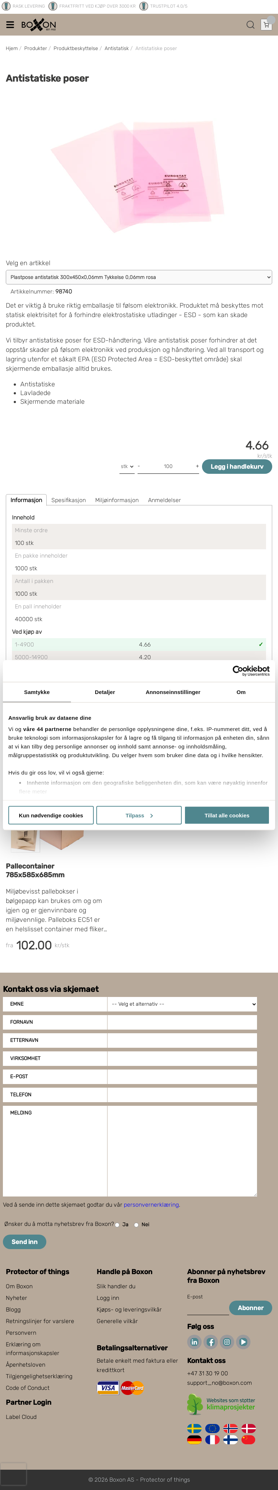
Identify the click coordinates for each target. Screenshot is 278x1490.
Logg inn (108, 1297)
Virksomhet (25, 1058)
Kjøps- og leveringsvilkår (129, 1309)
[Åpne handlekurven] (266, 24)
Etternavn (24, 1040)
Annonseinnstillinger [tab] (173, 692)
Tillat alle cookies (227, 815)
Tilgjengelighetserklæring (39, 1376)
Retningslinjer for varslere (40, 1321)
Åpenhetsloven (25, 1364)
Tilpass (139, 815)
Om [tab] (240, 692)
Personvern (21, 1332)
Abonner (251, 1308)
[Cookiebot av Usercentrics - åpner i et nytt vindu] (238, 670)
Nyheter (16, 1297)
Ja (122, 1225)
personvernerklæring (151, 1204)
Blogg (13, 1309)
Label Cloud (21, 1416)
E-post (19, 1077)
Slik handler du (116, 1286)
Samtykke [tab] (37, 692)
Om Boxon (19, 1286)
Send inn (25, 1241)
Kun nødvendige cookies (51, 815)
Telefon (20, 1095)
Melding (20, 1113)
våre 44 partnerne (47, 729)
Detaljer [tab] (105, 692)
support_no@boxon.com (219, 1382)
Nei (141, 1225)
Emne (17, 1004)
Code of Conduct (28, 1387)
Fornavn (21, 1022)
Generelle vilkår (117, 1321)
